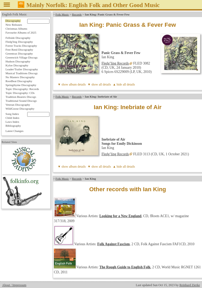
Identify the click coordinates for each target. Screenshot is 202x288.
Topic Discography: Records (22, 88)
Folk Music (62, 14)
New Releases (13, 24)
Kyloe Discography (16, 65)
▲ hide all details (124, 84)
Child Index (12, 117)
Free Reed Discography (19, 49)
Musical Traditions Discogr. (21, 73)
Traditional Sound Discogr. (21, 100)
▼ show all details (99, 84)
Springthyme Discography (20, 85)
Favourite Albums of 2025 (20, 32)
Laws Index (12, 121)
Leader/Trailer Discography (21, 69)
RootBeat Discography (18, 81)
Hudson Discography (17, 61)
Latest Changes (14, 130)
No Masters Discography (20, 77)
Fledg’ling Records (115, 63)
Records (77, 14)
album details (77, 84)
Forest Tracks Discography (21, 45)
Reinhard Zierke (189, 285)
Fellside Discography (17, 37)
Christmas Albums (16, 28)
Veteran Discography (17, 104)
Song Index (12, 113)
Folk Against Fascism (113, 244)
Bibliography (13, 125)
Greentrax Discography (19, 53)
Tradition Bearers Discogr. (21, 96)
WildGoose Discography (19, 108)
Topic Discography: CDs (20, 92)
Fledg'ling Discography (19, 41)
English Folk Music (14, 14)
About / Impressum (14, 285)
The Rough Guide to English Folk (124, 267)
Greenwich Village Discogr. (21, 57)
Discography (12, 20)
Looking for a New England (120, 216)
